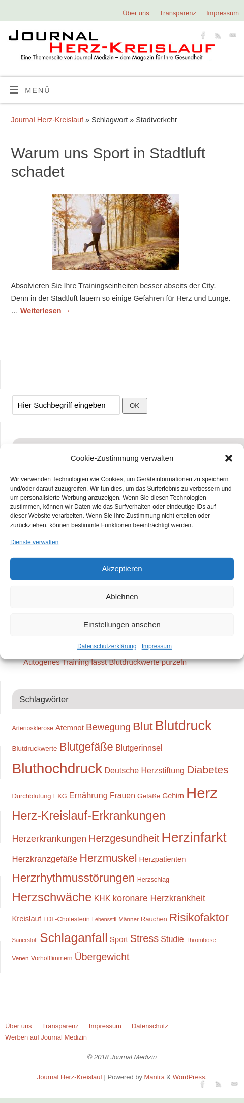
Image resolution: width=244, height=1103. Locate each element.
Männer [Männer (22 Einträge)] (128, 919)
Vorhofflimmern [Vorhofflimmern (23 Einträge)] (52, 958)
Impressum (157, 646)
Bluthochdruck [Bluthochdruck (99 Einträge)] (57, 768)
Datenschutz (150, 1026)
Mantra (154, 1077)
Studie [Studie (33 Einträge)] (172, 939)
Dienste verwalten (34, 541)
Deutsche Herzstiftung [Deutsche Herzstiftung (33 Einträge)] (144, 770)
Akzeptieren (122, 568)
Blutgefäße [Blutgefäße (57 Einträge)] (86, 746)
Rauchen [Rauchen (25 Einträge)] (154, 919)
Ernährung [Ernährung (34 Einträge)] (88, 795)
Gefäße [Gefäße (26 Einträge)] (148, 796)
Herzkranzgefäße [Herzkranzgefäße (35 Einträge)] (45, 859)
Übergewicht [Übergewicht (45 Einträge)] (102, 956)
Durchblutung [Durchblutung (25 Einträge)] (31, 796)
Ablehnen (122, 596)
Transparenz (178, 13)
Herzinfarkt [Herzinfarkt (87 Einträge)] (194, 837)
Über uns (136, 13)
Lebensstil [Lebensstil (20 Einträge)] (104, 919)
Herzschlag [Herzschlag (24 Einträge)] (153, 879)
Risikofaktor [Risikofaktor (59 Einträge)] (199, 917)
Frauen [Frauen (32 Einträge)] (122, 795)
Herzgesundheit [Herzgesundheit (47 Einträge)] (123, 838)
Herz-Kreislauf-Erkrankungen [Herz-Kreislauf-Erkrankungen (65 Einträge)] (89, 815)
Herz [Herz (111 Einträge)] (202, 793)
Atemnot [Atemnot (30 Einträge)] (69, 727)
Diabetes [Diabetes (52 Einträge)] (207, 769)
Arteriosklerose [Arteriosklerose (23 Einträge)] (32, 728)
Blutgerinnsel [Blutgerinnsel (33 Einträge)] (139, 747)
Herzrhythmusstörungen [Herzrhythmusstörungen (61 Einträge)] (73, 877)
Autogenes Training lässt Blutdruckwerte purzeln (105, 662)
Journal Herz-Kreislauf (47, 120)
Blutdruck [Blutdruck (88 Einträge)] (183, 725)
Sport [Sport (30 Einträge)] (119, 939)
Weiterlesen (45, 311)
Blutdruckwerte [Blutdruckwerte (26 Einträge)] (34, 748)
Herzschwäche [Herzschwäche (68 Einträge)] (52, 897)
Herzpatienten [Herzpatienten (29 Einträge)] (162, 859)
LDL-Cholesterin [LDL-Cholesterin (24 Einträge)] (66, 919)
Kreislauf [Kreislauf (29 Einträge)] (26, 919)
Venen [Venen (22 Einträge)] (20, 958)
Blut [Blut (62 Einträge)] (143, 726)
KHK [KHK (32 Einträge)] (102, 898)
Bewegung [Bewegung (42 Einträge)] (108, 727)
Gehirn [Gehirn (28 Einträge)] (173, 796)
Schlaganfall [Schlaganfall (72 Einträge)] (73, 938)
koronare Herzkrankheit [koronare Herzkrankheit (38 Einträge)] (158, 898)
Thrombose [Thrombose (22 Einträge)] (201, 939)
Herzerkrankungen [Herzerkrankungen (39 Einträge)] (49, 839)
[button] (229, 458)
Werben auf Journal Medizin (46, 1037)
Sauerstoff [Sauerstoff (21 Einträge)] (25, 940)
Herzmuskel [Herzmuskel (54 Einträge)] (108, 858)
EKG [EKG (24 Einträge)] (60, 796)
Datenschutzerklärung (107, 646)
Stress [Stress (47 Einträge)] (144, 938)
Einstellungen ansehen (122, 624)
